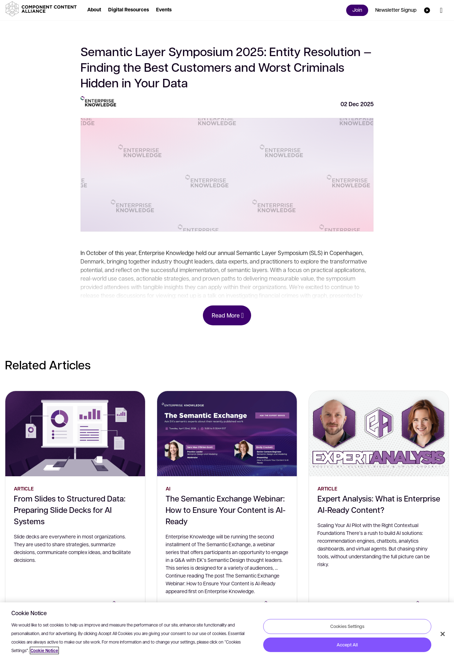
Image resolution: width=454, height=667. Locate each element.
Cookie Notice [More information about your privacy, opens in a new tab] (44, 650)
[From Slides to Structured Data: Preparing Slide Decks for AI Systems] (75, 433)
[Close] (442, 634)
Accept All (347, 644)
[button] (42, 8)
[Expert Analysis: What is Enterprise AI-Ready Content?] (379, 433)
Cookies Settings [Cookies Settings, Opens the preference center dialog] (347, 626)
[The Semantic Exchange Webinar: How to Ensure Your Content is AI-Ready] (227, 433)
